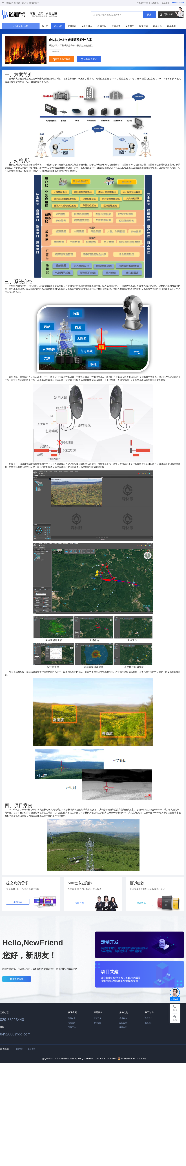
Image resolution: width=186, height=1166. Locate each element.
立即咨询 (79, 903)
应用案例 (72, 26)
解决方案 (58, 26)
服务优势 (157, 26)
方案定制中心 (142, 3)
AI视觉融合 (87, 26)
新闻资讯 (115, 26)
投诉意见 (141, 903)
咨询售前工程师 (61, 59)
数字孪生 (101, 26)
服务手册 (171, 26)
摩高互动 (19, 1049)
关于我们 (129, 26)
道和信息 (31, 1049)
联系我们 (143, 26)
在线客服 (155, 3)
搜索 (149, 14)
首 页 (45, 26)
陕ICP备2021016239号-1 (107, 1058)
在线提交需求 (89, 59)
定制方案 (172, 14)
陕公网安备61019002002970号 (132, 1058)
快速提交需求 (16, 979)
